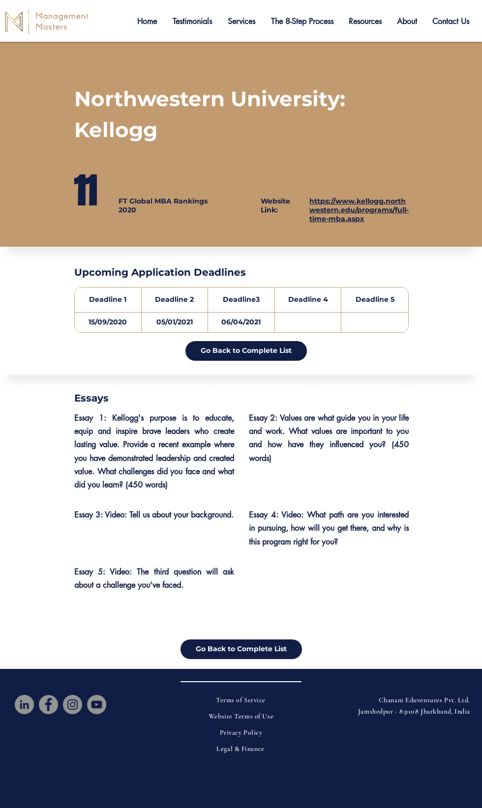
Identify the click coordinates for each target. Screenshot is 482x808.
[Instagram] (72, 704)
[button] (192, 21)
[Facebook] (48, 704)
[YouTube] (96, 704)
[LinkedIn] (24, 704)
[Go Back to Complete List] (246, 351)
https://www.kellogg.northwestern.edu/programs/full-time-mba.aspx (359, 210)
